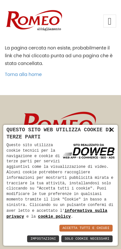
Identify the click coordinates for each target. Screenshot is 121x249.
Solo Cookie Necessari (87, 238)
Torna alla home (23, 74)
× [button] (112, 130)
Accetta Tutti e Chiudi (86, 228)
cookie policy (54, 216)
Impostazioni (43, 238)
